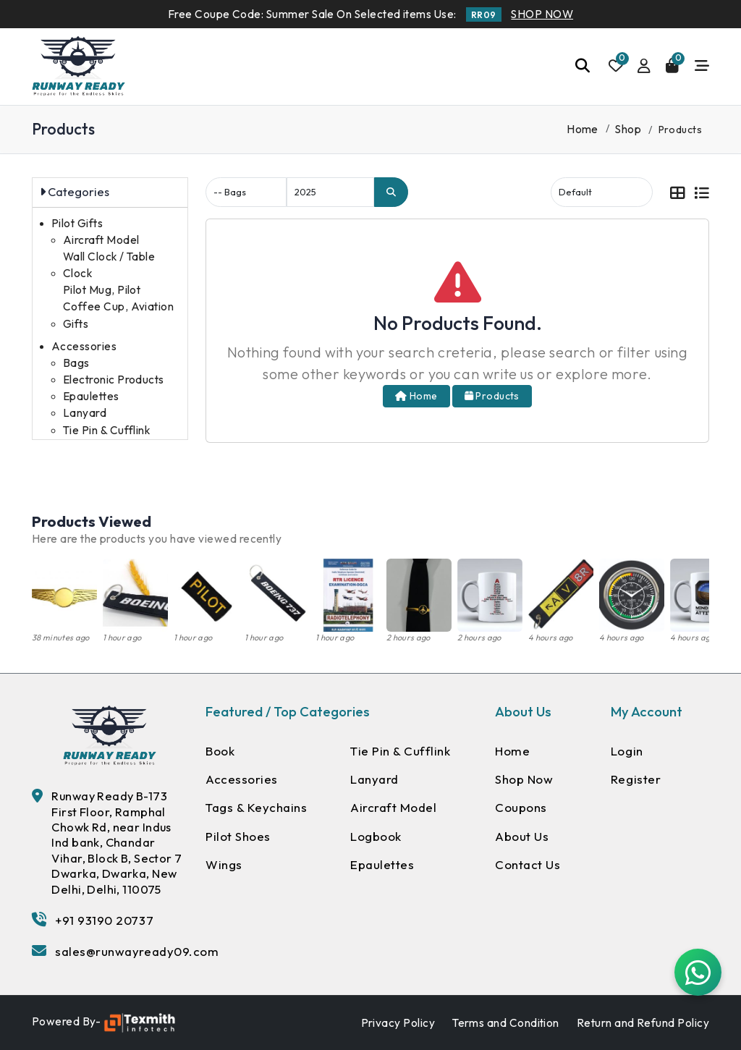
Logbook (376, 836)
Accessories (84, 346)
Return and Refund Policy (643, 1023)
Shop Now (524, 779)
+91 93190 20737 (104, 920)
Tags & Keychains (256, 807)
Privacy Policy (398, 1023)
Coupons (521, 807)
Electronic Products (113, 379)
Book (220, 750)
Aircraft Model (101, 240)
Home (582, 129)
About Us (522, 836)
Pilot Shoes (238, 836)
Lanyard (84, 413)
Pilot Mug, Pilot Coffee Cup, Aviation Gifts (118, 306)
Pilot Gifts (77, 223)
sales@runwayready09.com (137, 951)
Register (636, 779)
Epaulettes (91, 396)
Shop (628, 129)
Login (627, 750)
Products (492, 395)
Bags (76, 363)
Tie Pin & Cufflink (106, 430)
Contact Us (527, 864)
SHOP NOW (542, 14)
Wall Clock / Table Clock (109, 265)
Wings (224, 864)
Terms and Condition (505, 1023)
